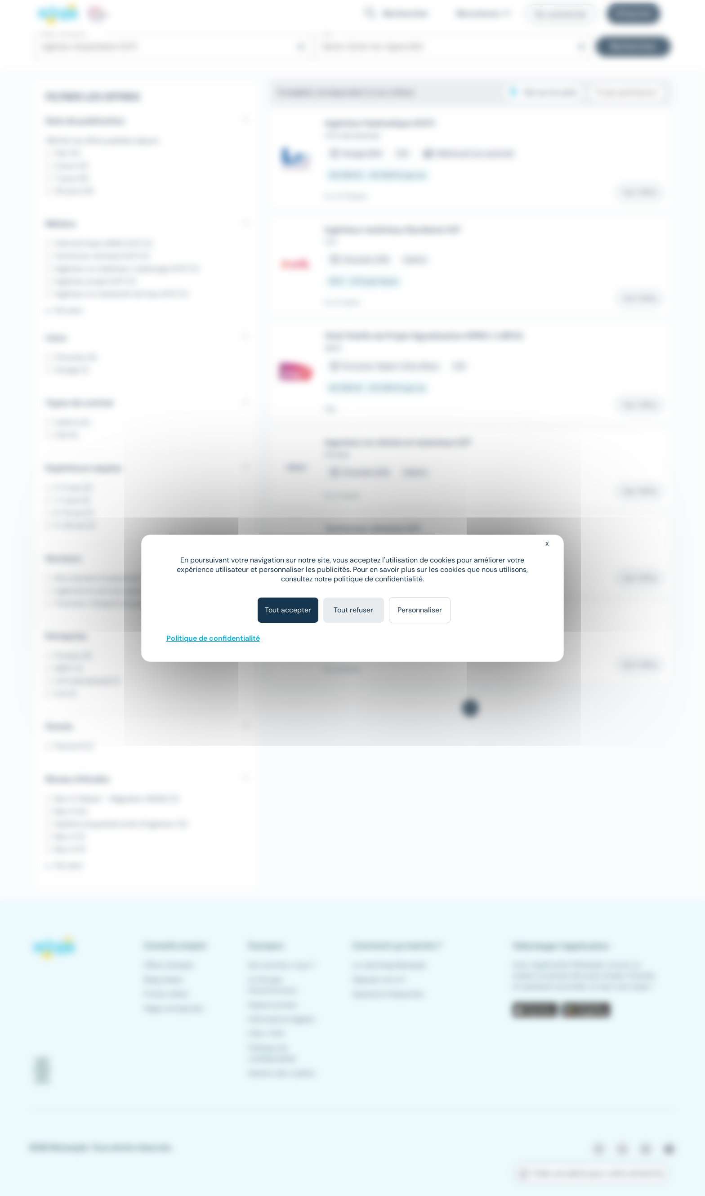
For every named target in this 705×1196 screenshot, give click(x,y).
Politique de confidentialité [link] (213, 638)
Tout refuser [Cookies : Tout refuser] (353, 610)
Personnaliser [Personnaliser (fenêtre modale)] (419, 610)
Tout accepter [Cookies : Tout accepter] (288, 610)
